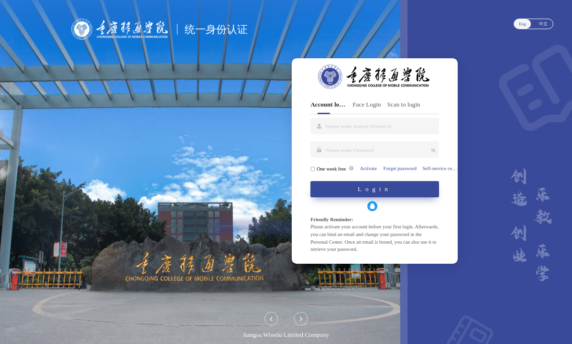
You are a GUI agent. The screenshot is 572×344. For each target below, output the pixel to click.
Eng (522, 24)
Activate (368, 168)
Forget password (400, 168)
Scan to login (403, 104)
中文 (543, 24)
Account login (328, 104)
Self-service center (440, 168)
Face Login (366, 104)
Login (375, 189)
